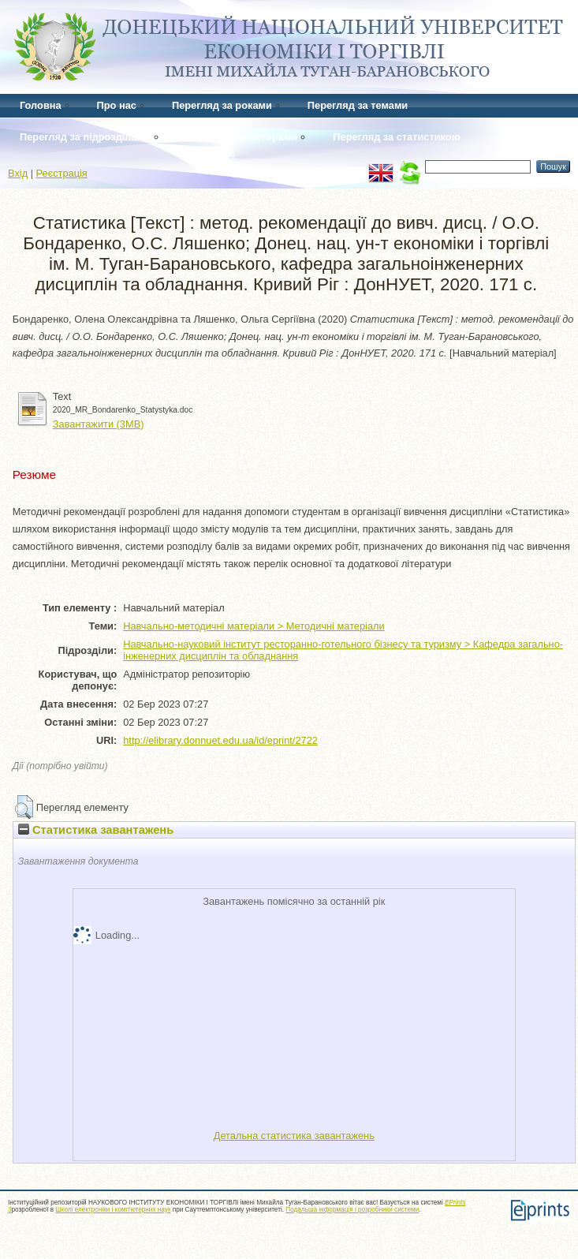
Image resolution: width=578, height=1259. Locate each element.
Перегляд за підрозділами (85, 137)
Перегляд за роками (222, 105)
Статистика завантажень (95, 830)
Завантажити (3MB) (98, 424)
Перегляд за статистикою (396, 137)
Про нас (116, 105)
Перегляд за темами (358, 105)
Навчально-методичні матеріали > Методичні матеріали (253, 626)
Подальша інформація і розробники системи (352, 1209)
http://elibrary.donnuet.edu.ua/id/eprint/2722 (220, 740)
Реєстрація (62, 173)
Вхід (18, 173)
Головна (41, 105)
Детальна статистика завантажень (294, 1135)
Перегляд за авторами (241, 137)
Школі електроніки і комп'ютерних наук (112, 1209)
